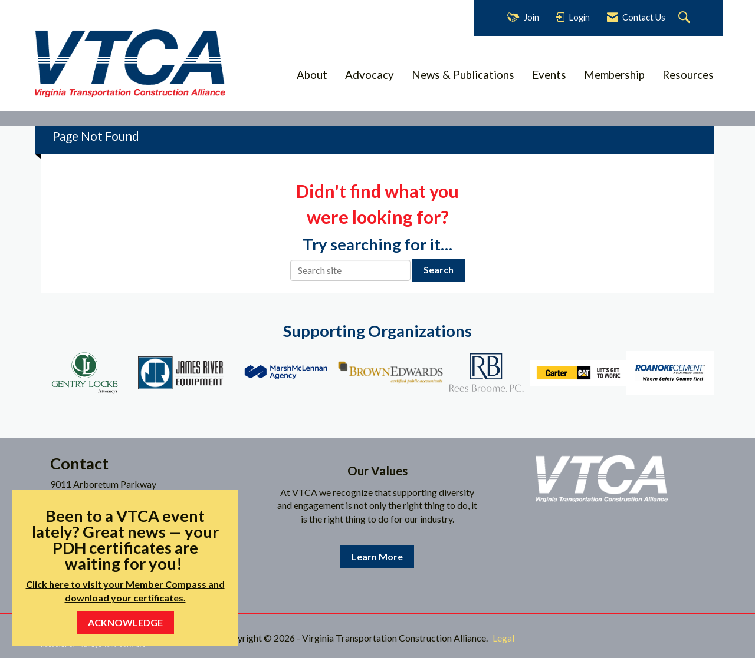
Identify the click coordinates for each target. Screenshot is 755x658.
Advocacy (369, 74)
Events (549, 74)
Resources (688, 74)
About (312, 74)
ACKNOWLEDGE (125, 622)
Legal (503, 637)
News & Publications (463, 74)
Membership (614, 74)
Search (439, 269)
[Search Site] (685, 18)
